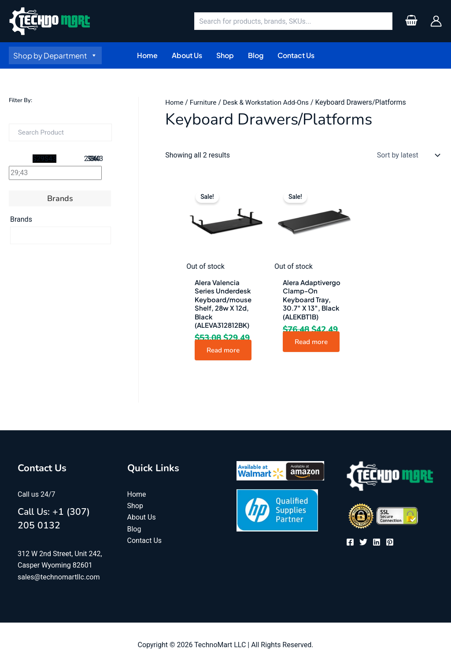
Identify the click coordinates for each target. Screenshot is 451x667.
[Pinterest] (390, 542)
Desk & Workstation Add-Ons (270, 102)
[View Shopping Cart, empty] (411, 21)
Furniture (204, 102)
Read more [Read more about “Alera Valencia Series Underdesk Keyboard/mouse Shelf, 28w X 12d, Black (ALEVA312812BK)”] (225, 350)
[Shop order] (406, 155)
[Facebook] (350, 542)
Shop (135, 506)
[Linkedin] (377, 542)
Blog (134, 529)
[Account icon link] (436, 21)
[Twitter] (363, 542)
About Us (141, 517)
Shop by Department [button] (55, 55)
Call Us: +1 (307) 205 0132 (58, 518)
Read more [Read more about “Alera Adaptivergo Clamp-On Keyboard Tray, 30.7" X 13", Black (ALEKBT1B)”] (313, 341)
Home (174, 102)
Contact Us (144, 540)
